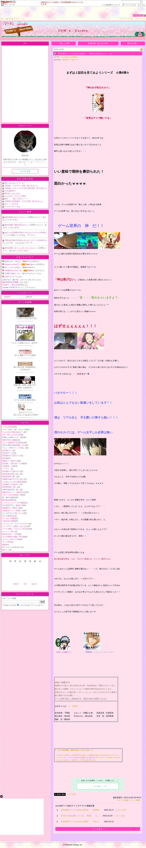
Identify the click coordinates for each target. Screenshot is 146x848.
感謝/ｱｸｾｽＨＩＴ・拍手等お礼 (13, 492)
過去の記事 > (132, 43)
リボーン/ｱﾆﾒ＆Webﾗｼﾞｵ (11, 495)
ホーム (3, 18)
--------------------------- (25, 318)
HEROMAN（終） (9, 477)
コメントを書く (134, 800)
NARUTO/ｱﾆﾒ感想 (9, 440)
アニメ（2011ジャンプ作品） (13, 448)
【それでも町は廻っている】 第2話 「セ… (79, 816)
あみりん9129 (10, 233)
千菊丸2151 (9, 240)
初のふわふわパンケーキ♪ (14, 183)
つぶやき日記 (7, 427)
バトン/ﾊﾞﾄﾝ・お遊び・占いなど (14, 526)
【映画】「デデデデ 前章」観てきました (21, 186)
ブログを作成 (130, 5)
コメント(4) (121, 810)
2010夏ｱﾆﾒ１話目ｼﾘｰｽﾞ (11, 471)
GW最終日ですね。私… (13, 270)
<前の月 (16, 584)
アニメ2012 (6, 542)
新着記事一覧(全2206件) (98, 43)
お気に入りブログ (25, 257)
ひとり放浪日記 (8, 516)
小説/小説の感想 (8, 521)
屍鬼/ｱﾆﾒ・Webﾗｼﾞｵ (10, 461)
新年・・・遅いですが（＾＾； (16, 199)
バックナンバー (25, 293)
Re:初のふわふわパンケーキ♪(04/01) (32, 233)
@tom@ (8, 217)
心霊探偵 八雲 (8, 466)
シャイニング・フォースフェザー (15, 524)
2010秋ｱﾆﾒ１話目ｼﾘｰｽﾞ (11, 456)
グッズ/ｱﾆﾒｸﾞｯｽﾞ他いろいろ (13, 513)
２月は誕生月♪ (10, 191)
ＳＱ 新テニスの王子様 (11, 435)
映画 (4, 545)
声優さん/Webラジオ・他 (12, 437)
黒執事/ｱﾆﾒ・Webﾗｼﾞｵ (10, 508)
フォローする (25, 171)
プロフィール (19, 18)
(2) (110, 53)
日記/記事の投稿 (25, 179)
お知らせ (7, 277)
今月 (25, 584)
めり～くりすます (11, 204)
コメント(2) (121, 800)
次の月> (34, 584)
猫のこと (5, 550)
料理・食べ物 (9, 5)
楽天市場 (141, 5)
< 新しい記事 (63, 43)
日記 (10, 18)
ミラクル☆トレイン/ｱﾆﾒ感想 (13, 503)
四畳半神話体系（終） (11, 490)
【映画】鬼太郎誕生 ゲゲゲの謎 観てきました (23, 201)
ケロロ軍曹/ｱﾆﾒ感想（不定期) (13, 537)
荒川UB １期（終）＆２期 (13, 463)
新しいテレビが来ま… (13, 267)
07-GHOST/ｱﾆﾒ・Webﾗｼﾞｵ (12, 505)
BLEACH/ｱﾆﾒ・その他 (10, 534)
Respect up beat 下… (12, 264)
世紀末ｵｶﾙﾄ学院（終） (11, 474)
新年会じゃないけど (12, 193)
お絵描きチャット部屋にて (12, 511)
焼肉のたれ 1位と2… (13, 261)
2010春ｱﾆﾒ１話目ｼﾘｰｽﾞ (11, 484)
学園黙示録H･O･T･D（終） (13, 479)
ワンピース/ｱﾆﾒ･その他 (11, 539)
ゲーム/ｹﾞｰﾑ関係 (8, 518)
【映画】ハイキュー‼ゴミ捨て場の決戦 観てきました (25, 188)
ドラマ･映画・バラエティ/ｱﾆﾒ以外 (15, 529)
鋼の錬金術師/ (7, 500)
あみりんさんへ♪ (20, 217)
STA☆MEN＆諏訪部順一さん (13, 445)
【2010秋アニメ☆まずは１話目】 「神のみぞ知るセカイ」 (83, 53)
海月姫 (4, 458)
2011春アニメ (7, 450)
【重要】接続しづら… (13, 273)
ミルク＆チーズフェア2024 (15, 196)
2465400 (138, 15)
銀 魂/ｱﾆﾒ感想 (8, 497)
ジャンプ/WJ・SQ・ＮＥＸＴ (13, 430)
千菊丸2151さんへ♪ (21, 225)
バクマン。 (6, 469)
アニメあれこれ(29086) (68, 57)
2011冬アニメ (7, 453)
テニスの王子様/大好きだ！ (13, 432)
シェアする (71, 794)
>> (111, 5)
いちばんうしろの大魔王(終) (13, 482)
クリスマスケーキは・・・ (14, 207)
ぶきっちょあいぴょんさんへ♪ (25, 248)
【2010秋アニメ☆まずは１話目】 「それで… (80, 821)
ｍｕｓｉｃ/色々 (8, 531)
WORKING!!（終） (9, 487)
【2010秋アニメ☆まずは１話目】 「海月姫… (80, 810)
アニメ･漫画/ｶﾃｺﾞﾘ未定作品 (13, 443)
